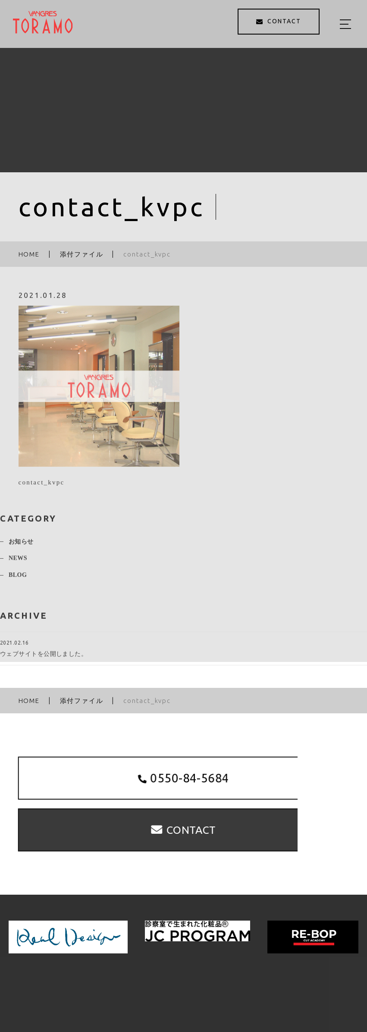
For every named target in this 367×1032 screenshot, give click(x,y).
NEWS (18, 562)
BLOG (18, 578)
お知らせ (21, 545)
